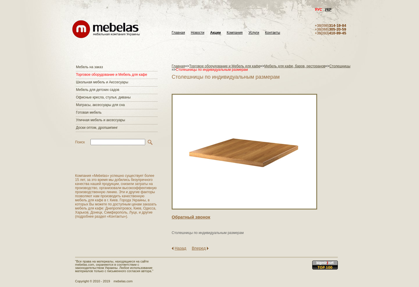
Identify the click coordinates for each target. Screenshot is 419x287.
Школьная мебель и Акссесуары (102, 82)
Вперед (199, 248)
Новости (197, 33)
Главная (178, 33)
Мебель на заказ (89, 67)
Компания (235, 33)
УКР (328, 10)
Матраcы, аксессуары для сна (100, 105)
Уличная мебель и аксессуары (100, 120)
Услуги (253, 33)
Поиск (80, 142)
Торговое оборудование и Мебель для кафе (111, 75)
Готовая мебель (89, 112)
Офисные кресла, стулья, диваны (103, 97)
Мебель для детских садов (97, 90)
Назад (180, 248)
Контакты (272, 33)
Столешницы (340, 66)
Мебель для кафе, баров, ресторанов (294, 66)
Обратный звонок (191, 216)
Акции (215, 33)
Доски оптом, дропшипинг (97, 128)
